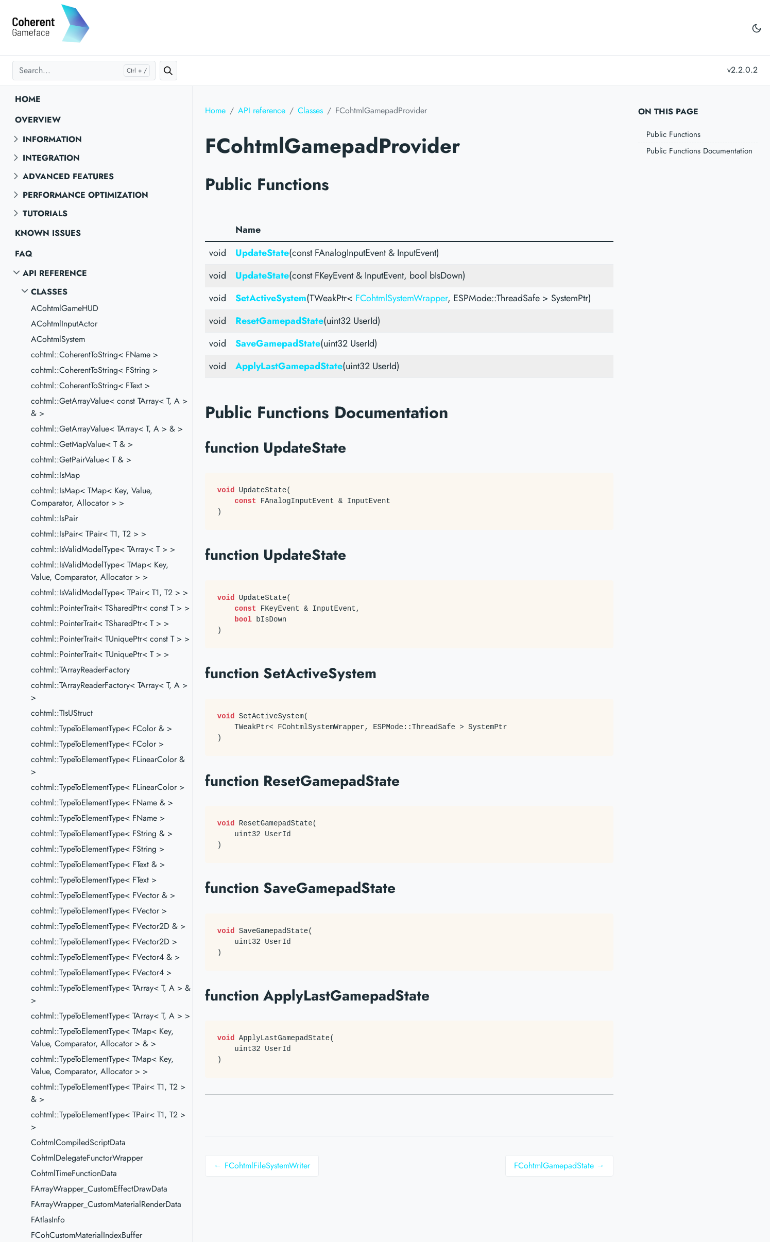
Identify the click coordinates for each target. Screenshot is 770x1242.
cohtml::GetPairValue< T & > (81, 459)
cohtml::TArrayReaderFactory (80, 670)
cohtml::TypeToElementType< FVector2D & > (108, 926)
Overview (38, 120)
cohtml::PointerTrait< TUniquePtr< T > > (100, 654)
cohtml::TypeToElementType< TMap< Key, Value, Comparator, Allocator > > (102, 1065)
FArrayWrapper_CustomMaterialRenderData (106, 1204)
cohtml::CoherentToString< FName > (94, 354)
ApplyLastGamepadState (289, 366)
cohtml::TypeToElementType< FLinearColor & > (108, 765)
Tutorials (45, 213)
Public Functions (673, 134)
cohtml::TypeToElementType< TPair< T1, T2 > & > (108, 1093)
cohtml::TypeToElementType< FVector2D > (104, 941)
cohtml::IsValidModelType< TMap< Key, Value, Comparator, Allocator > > (99, 571)
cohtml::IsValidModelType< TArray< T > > (103, 549)
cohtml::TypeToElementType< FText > (94, 880)
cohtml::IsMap (55, 475)
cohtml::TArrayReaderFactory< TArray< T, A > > (109, 691)
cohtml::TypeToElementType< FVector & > (103, 895)
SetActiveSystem (270, 298)
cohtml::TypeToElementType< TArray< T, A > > (110, 1016)
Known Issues (48, 233)
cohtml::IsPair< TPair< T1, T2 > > (88, 534)
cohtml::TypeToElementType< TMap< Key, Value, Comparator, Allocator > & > (102, 1037)
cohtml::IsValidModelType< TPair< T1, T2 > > (109, 592)
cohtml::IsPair (54, 518)
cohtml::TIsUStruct (62, 713)
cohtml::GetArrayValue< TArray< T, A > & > (107, 429)
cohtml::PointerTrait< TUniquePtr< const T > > (110, 639)
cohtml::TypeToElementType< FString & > (102, 833)
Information (52, 139)
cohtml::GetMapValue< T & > (82, 444)
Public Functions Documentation (699, 151)
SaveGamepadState (277, 343)
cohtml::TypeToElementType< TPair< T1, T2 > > (108, 1121)
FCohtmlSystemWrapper (401, 298)
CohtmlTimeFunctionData (74, 1173)
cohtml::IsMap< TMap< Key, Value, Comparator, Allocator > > (91, 497)
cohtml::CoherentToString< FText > (90, 385)
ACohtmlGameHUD (64, 308)
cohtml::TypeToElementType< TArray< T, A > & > (111, 994)
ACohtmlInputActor (64, 324)
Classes (49, 292)
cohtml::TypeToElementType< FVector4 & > (105, 957)
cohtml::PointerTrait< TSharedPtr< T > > (100, 623)
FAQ (23, 254)
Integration (51, 158)
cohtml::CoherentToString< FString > (94, 370)
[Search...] (84, 70)
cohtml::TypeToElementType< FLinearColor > (107, 787)
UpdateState (262, 253)
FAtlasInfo (48, 1220)
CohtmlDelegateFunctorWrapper (87, 1158)
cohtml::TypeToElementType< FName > (98, 818)
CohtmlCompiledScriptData (78, 1142)
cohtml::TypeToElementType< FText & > (98, 864)
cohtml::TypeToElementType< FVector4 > (101, 972)
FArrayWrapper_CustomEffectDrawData (99, 1189)
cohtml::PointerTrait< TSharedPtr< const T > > (110, 608)
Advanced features (68, 176)
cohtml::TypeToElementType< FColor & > (101, 728)
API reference (55, 273)
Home (28, 99)
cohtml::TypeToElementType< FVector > (99, 911)
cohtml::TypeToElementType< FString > (97, 849)
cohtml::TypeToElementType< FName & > (102, 802)
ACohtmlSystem (58, 339)
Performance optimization (85, 195)
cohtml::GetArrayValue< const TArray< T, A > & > (109, 407)
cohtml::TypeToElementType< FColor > (97, 744)
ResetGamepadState (279, 320)
